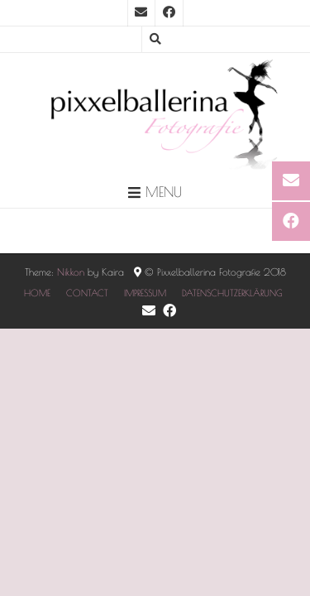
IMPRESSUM (145, 292)
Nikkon (70, 271)
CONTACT (87, 292)
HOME (37, 292)
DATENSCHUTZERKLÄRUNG (232, 292)
